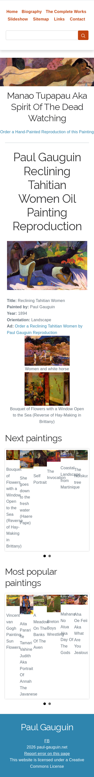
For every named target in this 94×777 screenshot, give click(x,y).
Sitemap (41, 19)
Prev (13, 500)
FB (47, 741)
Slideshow (18, 19)
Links (59, 19)
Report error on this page (47, 754)
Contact (77, 19)
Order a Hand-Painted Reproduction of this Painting (47, 132)
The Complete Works (66, 12)
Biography (32, 12)
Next (81, 500)
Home (12, 12)
